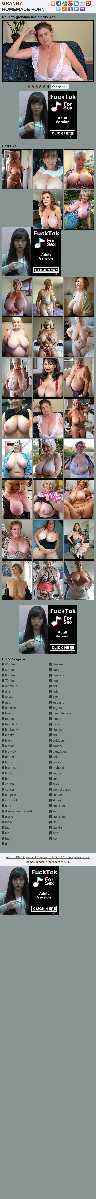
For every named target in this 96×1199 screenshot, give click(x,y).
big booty (10, 729)
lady (53, 691)
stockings (57, 816)
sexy (54, 784)
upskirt (55, 827)
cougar (8, 789)
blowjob (9, 751)
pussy (55, 762)
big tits (8, 735)
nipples (55, 729)
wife (53, 833)
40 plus (8, 664)
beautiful (9, 724)
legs (53, 697)
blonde (8, 746)
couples (9, 795)
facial (7, 822)
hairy (54, 669)
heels (54, 680)
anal (6, 691)
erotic (7, 816)
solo (53, 811)
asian (7, 697)
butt (6, 778)
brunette (9, 767)
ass (6, 702)
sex (53, 778)
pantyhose (58, 751)
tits (53, 822)
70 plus (8, 680)
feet (6, 833)
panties (56, 746)
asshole (9, 708)
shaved (56, 795)
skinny (55, 800)
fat (5, 827)
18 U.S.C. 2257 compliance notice (69, 857)
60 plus (8, 675)
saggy (55, 773)
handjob (56, 675)
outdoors (57, 740)
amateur (9, 686)
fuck (6, 838)
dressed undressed (17, 811)
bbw (6, 713)
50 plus (8, 669)
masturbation (60, 713)
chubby (8, 784)
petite (54, 757)
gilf (5, 844)
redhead (56, 767)
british (8, 762)
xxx (53, 838)
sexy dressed (60, 789)
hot (53, 686)
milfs (54, 724)
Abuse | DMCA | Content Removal (27, 857)
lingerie (56, 708)
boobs (8, 757)
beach (8, 718)
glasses (56, 664)
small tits (57, 805)
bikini (7, 740)
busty (7, 773)
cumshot (9, 800)
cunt (6, 805)
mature (55, 718)
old (53, 735)
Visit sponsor (60, 86)
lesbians (56, 702)
